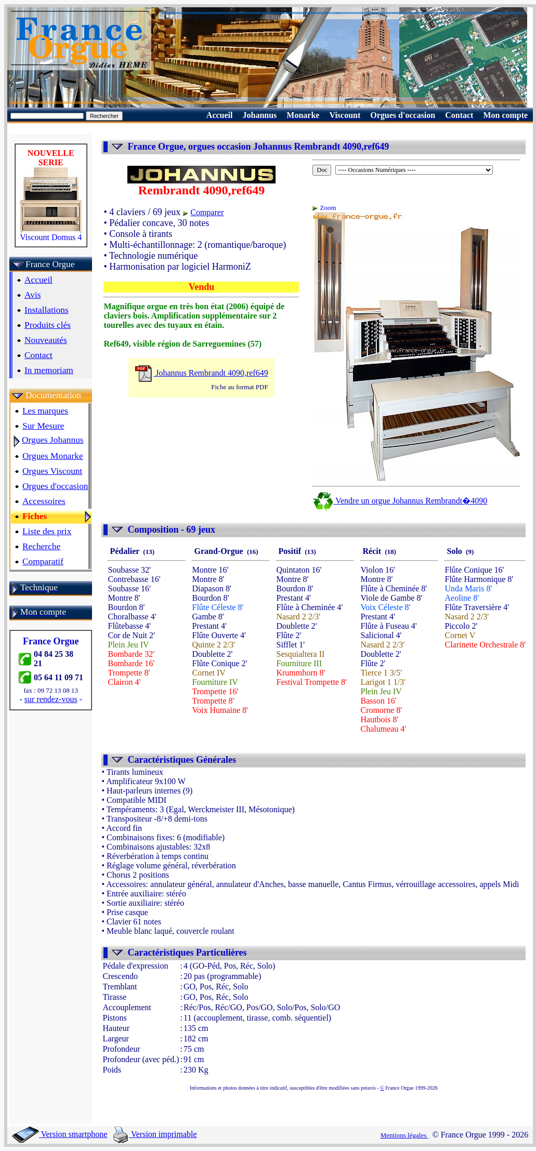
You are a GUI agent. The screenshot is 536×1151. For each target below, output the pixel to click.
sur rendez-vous (50, 699)
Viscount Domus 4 (51, 234)
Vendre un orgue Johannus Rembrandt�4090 (399, 500)
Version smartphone (59, 1134)
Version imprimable (155, 1134)
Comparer (207, 212)
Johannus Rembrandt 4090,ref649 (201, 372)
